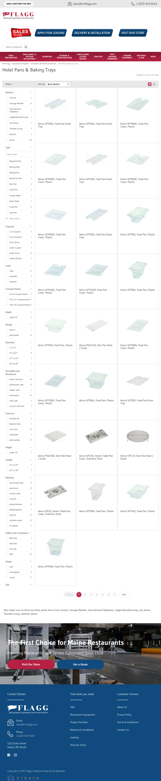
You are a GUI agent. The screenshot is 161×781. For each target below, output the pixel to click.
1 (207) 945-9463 (25, 735)
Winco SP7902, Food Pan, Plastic (137, 234)
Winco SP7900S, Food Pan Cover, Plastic (52, 180)
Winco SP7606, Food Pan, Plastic (55, 566)
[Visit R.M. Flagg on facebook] (8, 754)
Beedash (60, 770)
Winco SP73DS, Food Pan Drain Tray (95, 236)
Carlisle (12, 97)
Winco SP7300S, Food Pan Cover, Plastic (134, 346)
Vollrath (12, 134)
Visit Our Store (31, 664)
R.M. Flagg (6, 64)
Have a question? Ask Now (18, 4)
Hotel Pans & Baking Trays (68, 64)
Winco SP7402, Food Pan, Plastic (137, 511)
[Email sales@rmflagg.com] (82, 4)
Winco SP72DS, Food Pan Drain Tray (136, 402)
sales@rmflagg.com (27, 724)
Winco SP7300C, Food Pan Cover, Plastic (52, 402)
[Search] (16, 46)
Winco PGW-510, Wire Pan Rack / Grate (95, 346)
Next (124, 594)
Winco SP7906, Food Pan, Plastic (96, 511)
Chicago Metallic (16, 103)
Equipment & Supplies (20, 64)
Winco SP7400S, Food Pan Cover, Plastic (93, 291)
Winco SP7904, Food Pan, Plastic (137, 289)
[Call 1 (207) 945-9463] (144, 4)
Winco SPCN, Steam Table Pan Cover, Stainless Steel (54, 512)
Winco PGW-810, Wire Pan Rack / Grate (54, 457)
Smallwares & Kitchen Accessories (43, 64)
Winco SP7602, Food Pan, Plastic (55, 345)
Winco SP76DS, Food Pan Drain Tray (95, 125)
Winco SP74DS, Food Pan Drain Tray (95, 180)
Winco (12, 140)
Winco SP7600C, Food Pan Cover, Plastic (134, 180)
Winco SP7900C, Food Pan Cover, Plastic (134, 125)
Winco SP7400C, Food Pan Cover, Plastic (52, 291)
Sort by (41, 84)
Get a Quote (80, 664)
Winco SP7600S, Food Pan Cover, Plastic (52, 236)
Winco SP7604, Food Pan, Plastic (96, 400)
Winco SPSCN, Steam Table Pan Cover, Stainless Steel (96, 457)
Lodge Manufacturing (18, 117)
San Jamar (14, 123)
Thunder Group (15, 128)
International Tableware (15, 110)
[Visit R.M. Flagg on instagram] (15, 754)
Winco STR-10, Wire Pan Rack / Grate (136, 457)
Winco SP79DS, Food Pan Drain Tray (54, 125)
